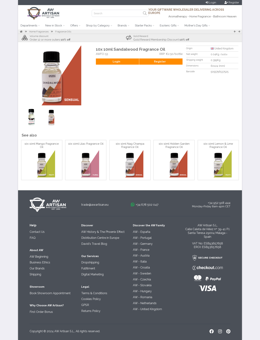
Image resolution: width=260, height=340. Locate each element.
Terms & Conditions (94, 293)
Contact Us (37, 232)
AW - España (141, 232)
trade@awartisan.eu (95, 204)
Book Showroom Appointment (50, 293)
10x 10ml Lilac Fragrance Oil (85, 143)
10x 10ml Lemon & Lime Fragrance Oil (218, 145)
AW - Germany (143, 243)
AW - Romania (142, 297)
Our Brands (37, 268)
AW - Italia (140, 261)
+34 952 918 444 (219, 203)
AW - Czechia (142, 279)
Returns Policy (90, 311)
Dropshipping (90, 262)
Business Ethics (40, 262)
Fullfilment (88, 268)
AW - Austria (141, 255)
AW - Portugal (142, 238)
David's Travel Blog (94, 243)
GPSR (85, 305)
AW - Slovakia (142, 285)
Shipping (35, 274)
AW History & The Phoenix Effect (103, 232)
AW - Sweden (142, 273)
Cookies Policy (91, 299)
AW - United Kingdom (147, 309)
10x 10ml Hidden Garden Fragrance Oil (174, 145)
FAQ (33, 238)
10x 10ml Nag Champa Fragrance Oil (130, 145)
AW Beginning (39, 256)
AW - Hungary (142, 291)
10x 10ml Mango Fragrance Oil (42, 145)
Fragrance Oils (63, 31)
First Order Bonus (41, 312)
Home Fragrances (39, 31)
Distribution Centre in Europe (100, 238)
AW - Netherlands (145, 303)
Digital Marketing (92, 274)
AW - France (141, 249)
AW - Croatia (141, 267)
